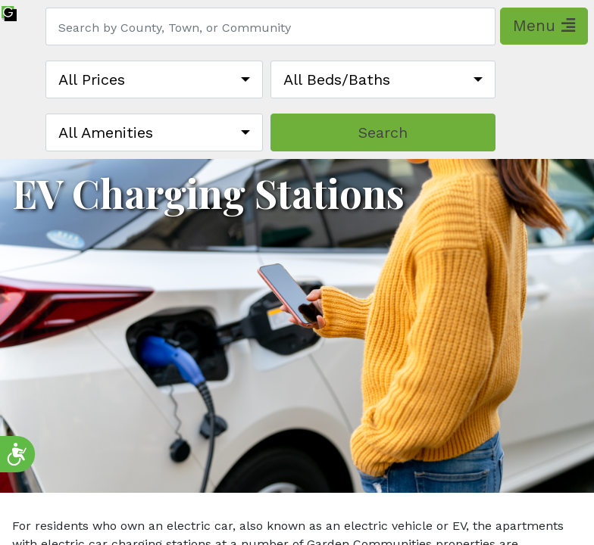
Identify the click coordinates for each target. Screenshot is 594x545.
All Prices (91, 79)
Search (383, 132)
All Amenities (105, 132)
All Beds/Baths (336, 79)
